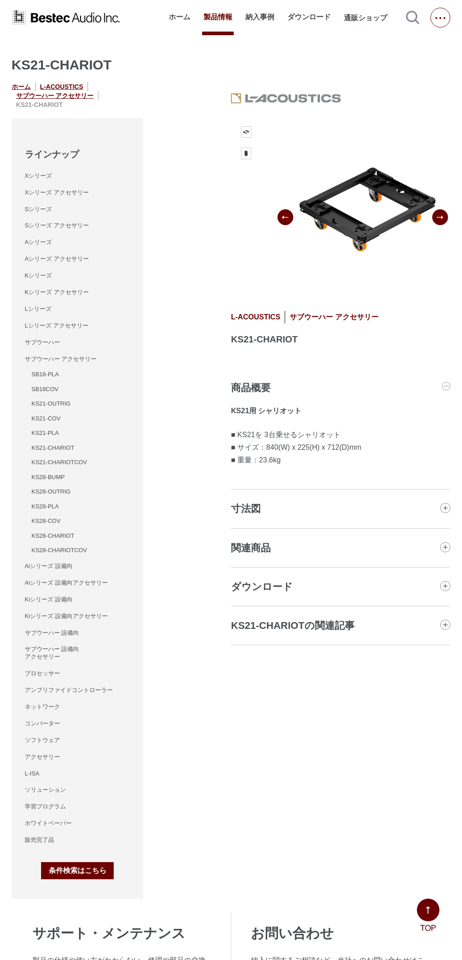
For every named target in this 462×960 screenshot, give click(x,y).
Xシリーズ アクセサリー (57, 192)
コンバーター (42, 723)
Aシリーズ (38, 242)
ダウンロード (309, 17)
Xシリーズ (38, 175)
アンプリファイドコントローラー (69, 690)
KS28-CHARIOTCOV (59, 550)
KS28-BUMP (48, 477)
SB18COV (45, 389)
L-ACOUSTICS (61, 86)
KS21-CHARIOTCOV (59, 462)
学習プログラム (45, 806)
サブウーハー (42, 342)
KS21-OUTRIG (51, 403)
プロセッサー (42, 673)
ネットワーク (42, 706)
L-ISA (32, 773)
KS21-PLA (45, 432)
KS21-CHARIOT (53, 447)
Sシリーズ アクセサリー (57, 225)
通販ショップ (369, 18)
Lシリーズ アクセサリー (56, 325)
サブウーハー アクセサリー (55, 95)
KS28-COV (46, 520)
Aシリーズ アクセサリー (57, 258)
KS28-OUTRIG (51, 491)
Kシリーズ (38, 275)
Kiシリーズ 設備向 (49, 599)
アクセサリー (42, 756)
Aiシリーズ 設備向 (49, 566)
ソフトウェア (42, 740)
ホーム (179, 17)
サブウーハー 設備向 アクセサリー (52, 653)
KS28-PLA (45, 506)
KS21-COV (46, 418)
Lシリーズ (38, 308)
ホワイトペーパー (48, 823)
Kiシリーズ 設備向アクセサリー (66, 616)
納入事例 (259, 17)
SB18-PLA (45, 374)
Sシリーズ (38, 209)
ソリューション (45, 789)
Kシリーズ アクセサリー (57, 292)
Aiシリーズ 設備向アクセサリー (66, 582)
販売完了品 (39, 839)
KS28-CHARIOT (53, 535)
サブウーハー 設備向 (52, 632)
